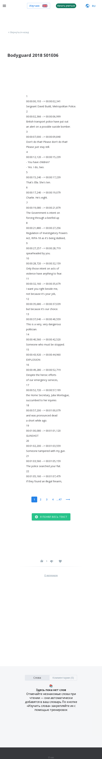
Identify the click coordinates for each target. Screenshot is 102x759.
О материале (51, 575)
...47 (59, 499)
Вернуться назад (18, 32)
